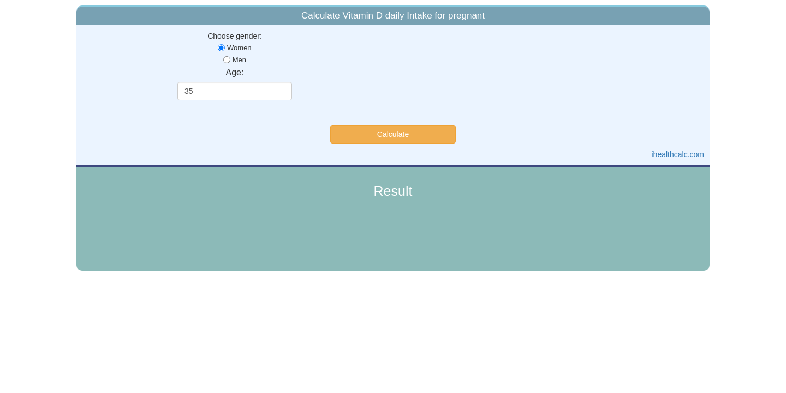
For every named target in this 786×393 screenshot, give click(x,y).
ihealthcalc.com (678, 154)
